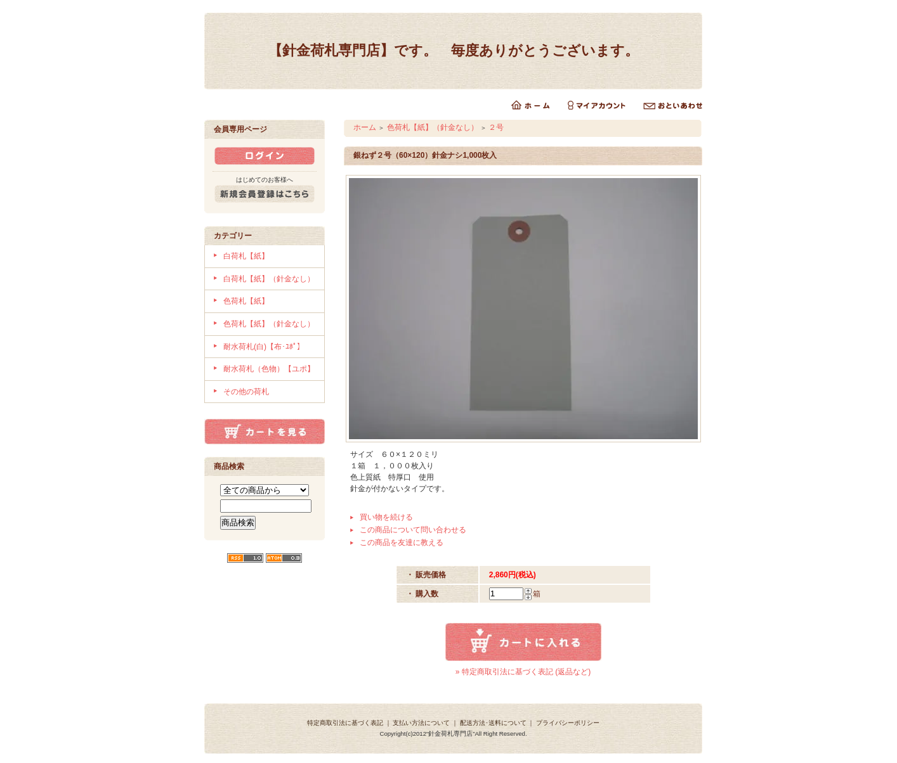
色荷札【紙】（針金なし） (269, 323)
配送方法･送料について (493, 722)
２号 (496, 127)
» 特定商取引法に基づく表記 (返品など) (523, 671)
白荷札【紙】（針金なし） (269, 278)
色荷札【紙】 (246, 301)
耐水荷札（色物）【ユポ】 (269, 368)
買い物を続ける (386, 517)
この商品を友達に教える (401, 542)
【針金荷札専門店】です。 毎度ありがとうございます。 (453, 50)
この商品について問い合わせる (413, 529)
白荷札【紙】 (246, 256)
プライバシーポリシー (567, 722)
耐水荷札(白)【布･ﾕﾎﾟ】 (263, 346)
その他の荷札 (246, 391)
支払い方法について (421, 722)
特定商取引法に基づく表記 (345, 722)
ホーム (364, 127)
